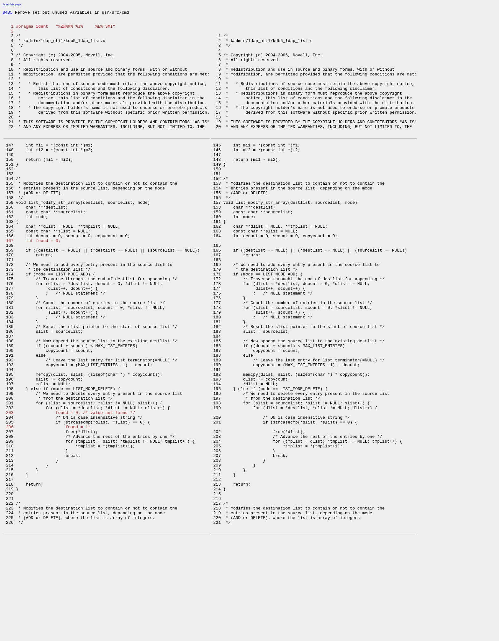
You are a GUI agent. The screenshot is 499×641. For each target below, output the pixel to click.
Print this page (12, 4)
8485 (7, 13)
